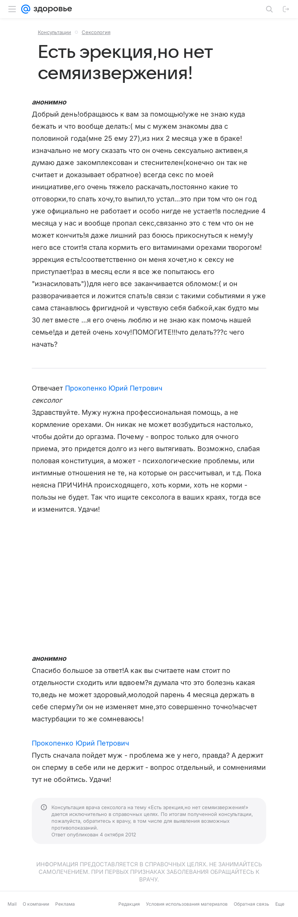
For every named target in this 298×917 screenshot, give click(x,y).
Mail (12, 904)
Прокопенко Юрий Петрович (113, 388)
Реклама (65, 904)
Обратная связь (251, 904)
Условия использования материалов (187, 904)
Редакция (129, 904)
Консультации (54, 32)
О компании (36, 904)
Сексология (96, 32)
